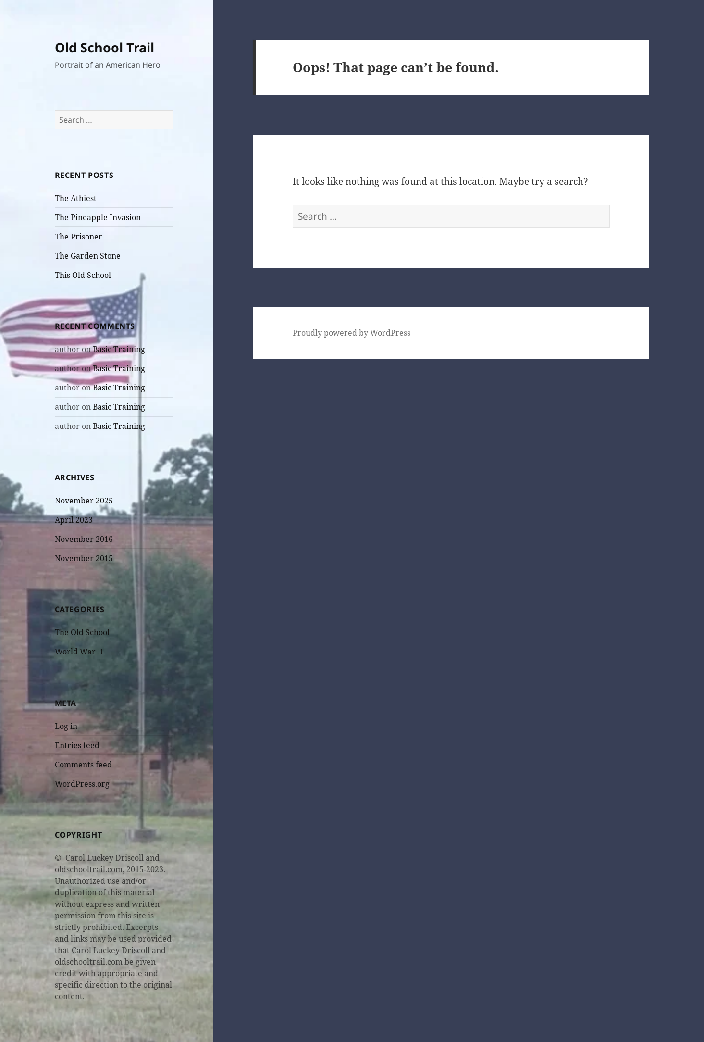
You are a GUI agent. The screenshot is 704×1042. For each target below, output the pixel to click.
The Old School (82, 632)
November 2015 (84, 558)
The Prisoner (78, 236)
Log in (66, 726)
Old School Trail (104, 47)
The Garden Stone (88, 256)
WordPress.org (82, 783)
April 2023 (74, 520)
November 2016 (84, 539)
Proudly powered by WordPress (351, 332)
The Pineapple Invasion (98, 217)
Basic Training (119, 349)
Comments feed (83, 764)
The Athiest (76, 198)
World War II (79, 651)
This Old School (83, 275)
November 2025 (84, 500)
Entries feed (77, 745)
